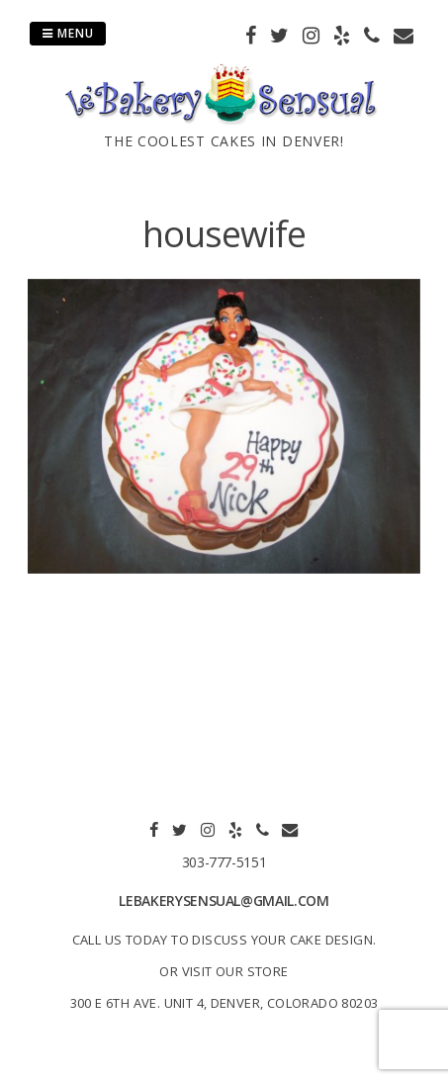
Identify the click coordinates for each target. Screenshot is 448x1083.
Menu (68, 33)
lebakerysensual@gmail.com (223, 900)
